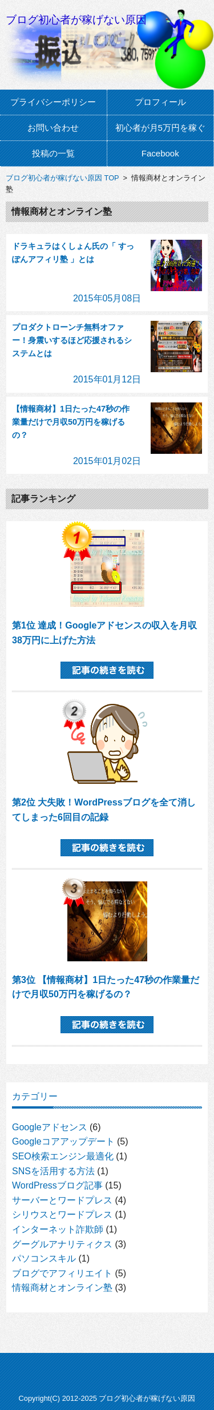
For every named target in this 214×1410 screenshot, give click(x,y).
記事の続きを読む (107, 670)
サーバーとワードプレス (62, 1200)
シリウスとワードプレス (62, 1214)
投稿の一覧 (53, 153)
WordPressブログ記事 (57, 1185)
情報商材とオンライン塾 (62, 1287)
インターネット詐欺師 (57, 1229)
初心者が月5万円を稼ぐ (160, 127)
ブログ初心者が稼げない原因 (76, 20)
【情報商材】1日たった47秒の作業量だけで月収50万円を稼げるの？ (71, 422)
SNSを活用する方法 (53, 1171)
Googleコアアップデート (63, 1141)
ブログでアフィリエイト (62, 1273)
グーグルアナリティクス (62, 1244)
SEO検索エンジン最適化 (63, 1156)
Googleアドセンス (49, 1127)
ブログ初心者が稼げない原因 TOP (62, 178)
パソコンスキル (44, 1258)
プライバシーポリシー (53, 102)
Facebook (160, 153)
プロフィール (160, 102)
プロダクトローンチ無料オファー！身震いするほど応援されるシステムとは (72, 340)
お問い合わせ (53, 127)
